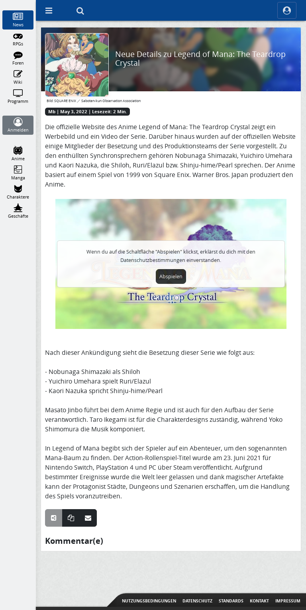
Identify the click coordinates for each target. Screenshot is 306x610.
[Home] (18, 4)
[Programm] (18, 96)
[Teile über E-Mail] (88, 518)
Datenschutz (197, 601)
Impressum (287, 601)
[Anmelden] (18, 125)
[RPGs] (18, 39)
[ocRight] (286, 10)
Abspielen (170, 276)
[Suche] (80, 10)
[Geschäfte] (18, 211)
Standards (231, 601)
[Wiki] (18, 77)
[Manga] (18, 173)
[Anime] (18, 153)
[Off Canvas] (48, 10)
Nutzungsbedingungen (149, 601)
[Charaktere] (18, 192)
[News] (18, 20)
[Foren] (18, 58)
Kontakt (259, 601)
